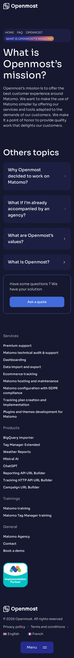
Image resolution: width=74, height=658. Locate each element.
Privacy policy (14, 627)
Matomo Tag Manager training (27, 515)
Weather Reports (17, 452)
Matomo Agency (16, 536)
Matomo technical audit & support (30, 353)
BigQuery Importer (18, 438)
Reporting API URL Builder (24, 473)
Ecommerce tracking (20, 374)
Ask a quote (37, 302)
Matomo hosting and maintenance (30, 381)
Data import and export (22, 367)
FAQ (20, 32)
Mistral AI (11, 459)
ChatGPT (10, 466)
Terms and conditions (48, 627)
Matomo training (16, 508)
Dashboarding (14, 360)
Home (9, 32)
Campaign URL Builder (21, 487)
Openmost (34, 32)
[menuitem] (11, 634)
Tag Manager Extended (21, 445)
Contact (9, 544)
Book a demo (13, 551)
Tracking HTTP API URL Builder (27, 480)
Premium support (17, 346)
